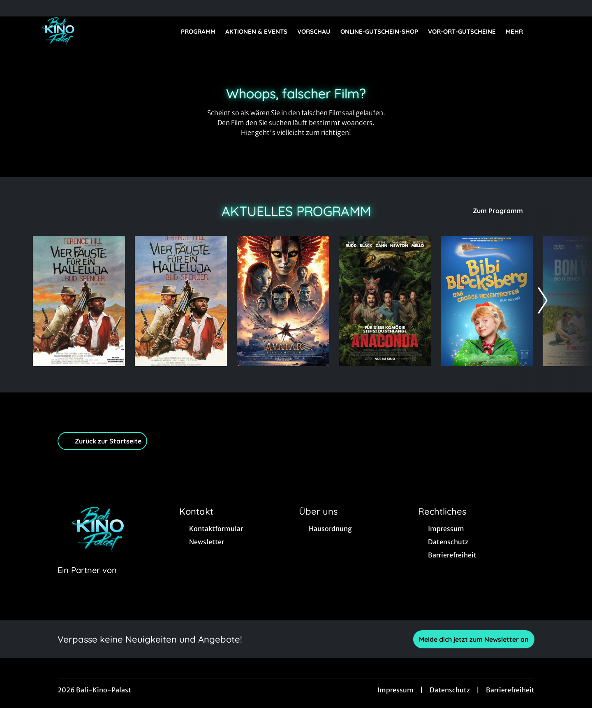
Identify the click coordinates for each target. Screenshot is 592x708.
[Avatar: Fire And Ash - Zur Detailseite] (283, 301)
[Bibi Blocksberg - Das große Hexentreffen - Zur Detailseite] (487, 301)
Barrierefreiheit (510, 690)
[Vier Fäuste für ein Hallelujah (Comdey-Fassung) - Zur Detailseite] (181, 301)
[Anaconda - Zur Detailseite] (385, 301)
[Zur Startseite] (90, 31)
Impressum (395, 690)
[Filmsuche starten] (551, 31)
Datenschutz (450, 690)
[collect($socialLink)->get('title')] (15, 8)
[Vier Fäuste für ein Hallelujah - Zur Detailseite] (79, 301)
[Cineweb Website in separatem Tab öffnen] (87, 580)
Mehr (519, 32)
